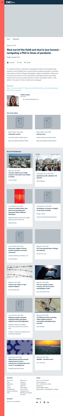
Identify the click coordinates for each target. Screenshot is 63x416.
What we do (23, 380)
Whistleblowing (11, 389)
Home (8, 39)
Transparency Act (24, 391)
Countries (22, 382)
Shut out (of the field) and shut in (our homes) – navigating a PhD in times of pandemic (34, 51)
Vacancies (22, 386)
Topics (8, 382)
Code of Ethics (24, 389)
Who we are (10, 380)
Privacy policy (23, 387)
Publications (16, 39)
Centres (9, 387)
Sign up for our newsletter (13, 401)
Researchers (10, 384)
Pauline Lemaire (11, 57)
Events (8, 386)
